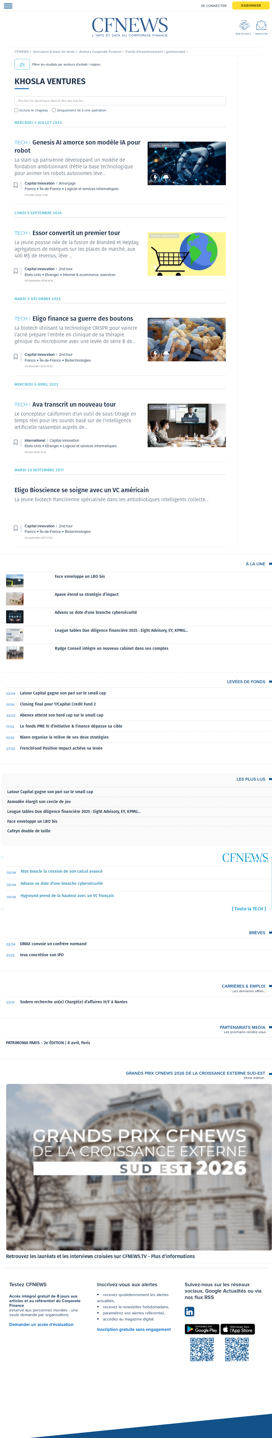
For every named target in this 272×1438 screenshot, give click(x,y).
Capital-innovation (164, 407)
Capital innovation (164, 145)
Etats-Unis (33, 274)
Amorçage (67, 183)
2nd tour (65, 269)
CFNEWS (22, 51)
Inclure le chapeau (33, 110)
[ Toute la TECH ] (249, 909)
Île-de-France (51, 189)
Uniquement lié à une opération (81, 110)
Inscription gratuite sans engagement (134, 1329)
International (35, 440)
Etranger (52, 274)
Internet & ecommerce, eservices (89, 274)
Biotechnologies (78, 360)
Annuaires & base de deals (54, 51)
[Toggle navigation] (6, 5)
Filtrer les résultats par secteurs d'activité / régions (57, 64)
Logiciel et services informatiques (92, 189)
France (31, 189)
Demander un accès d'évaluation (41, 1324)
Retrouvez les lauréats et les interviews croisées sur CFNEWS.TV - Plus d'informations (100, 1256)
